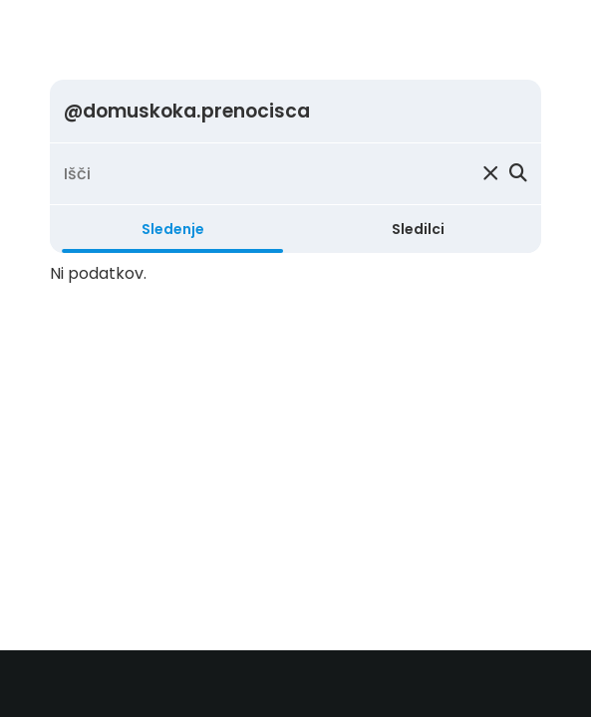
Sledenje (173, 229)
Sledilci (418, 229)
